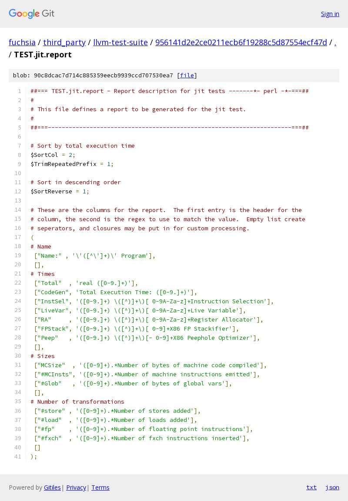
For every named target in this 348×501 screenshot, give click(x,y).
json (332, 487)
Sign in (330, 14)
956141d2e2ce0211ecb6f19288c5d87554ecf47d (241, 42)
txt (311, 487)
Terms (100, 487)
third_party (64, 42)
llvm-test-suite (120, 42)
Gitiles (52, 487)
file (187, 75)
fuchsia (22, 42)
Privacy (76, 487)
